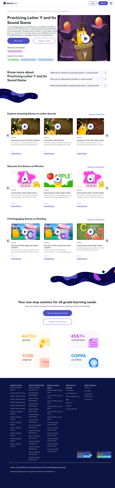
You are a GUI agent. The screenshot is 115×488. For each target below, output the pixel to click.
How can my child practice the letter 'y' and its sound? (78, 79)
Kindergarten (33, 11)
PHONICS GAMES (46, 60)
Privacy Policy (28, 467)
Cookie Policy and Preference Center (50, 467)
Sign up (103, 3)
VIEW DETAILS (16, 154)
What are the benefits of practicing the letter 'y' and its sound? (78, 86)
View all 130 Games (96, 114)
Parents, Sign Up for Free (57, 313)
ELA (24, 11)
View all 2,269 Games (95, 219)
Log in (93, 3)
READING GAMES (28, 60)
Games (19, 11)
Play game (18, 41)
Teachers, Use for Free (57, 322)
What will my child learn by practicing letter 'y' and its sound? (78, 73)
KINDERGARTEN (15, 51)
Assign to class (44, 41)
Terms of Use (16, 467)
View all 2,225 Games (95, 167)
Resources (11, 11)
